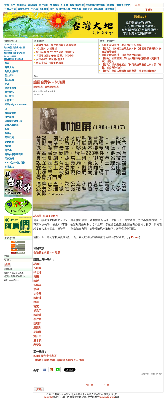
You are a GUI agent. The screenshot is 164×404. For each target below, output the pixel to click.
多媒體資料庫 (77, 5)
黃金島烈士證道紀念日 (14, 47)
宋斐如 (37, 344)
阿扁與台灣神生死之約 (118, 5)
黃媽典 (37, 285)
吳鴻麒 (37, 331)
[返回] (39, 389)
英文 (13, 5)
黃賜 (36, 276)
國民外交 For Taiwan (15, 104)
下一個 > (107, 385)
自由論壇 (9, 117)
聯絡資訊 (87, 9)
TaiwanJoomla (107, 397)
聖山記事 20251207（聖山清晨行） (55, 52)
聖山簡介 (9, 75)
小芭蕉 (34, 9)
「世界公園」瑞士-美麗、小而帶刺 (55, 55)
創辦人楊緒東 (11, 71)
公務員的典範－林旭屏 (46, 252)
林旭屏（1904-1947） (46, 215)
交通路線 (76, 9)
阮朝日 (37, 323)
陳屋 (36, 302)
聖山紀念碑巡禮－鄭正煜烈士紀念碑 (121, 45)
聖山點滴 (9, 79)
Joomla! (48, 397)
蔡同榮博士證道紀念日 (14, 53)
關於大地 (9, 67)
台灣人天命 (10, 9)
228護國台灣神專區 (95, 5)
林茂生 (37, 263)
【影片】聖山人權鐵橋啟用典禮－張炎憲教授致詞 (129, 70)
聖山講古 (9, 96)
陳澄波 (37, 297)
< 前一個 (89, 385)
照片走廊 (43, 5)
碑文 (7, 83)
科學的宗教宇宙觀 (14, 154)
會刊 (7, 129)
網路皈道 (9, 142)
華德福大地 (23, 9)
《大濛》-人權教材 (46, 48)
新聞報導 (32, 5)
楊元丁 (37, 310)
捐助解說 (54, 5)
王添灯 (37, 327)
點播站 (8, 133)
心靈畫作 (9, 100)
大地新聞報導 (52, 87)
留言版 (8, 146)
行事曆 (64, 5)
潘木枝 (37, 340)
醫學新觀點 (10, 113)
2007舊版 (110, 9)
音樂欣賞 (9, 137)
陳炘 (36, 280)
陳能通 (37, 314)
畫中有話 (9, 92)
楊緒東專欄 (10, 88)
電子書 (8, 150)
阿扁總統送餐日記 (14, 121)
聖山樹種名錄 (63, 9)
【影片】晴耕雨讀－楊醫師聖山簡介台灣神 (58, 360)
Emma (135, 237)
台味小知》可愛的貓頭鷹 (49, 62)
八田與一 (38, 268)
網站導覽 (98, 9)
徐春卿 (37, 293)
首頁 (6, 5)
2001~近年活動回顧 (15, 162)
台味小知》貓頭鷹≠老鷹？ (50, 59)
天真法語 (9, 158)
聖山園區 (21, 5)
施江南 (37, 336)
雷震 (36, 306)
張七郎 (37, 272)
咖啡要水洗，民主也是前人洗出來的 (56, 45)
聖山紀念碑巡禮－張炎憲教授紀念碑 (121, 54)
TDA (52, 9)
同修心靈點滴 (11, 125)
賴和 (36, 289)
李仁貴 (37, 319)
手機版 (148, 9)
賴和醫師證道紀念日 (13, 59)
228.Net (44, 9)
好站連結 (9, 166)
